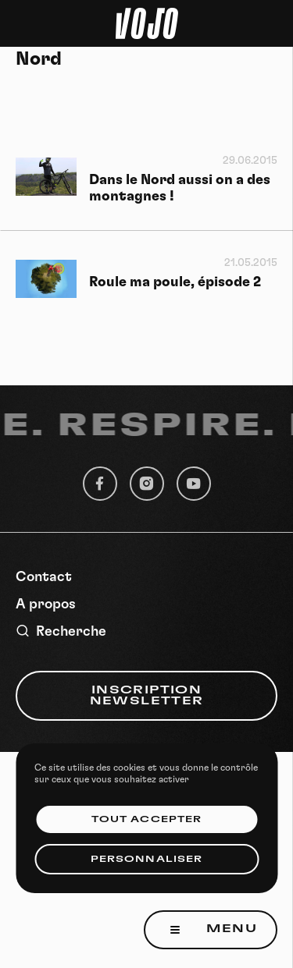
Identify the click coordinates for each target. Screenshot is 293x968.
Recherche (61, 631)
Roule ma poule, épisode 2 (175, 282)
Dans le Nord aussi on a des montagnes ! (179, 188)
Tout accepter (146, 819)
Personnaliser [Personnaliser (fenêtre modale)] (146, 859)
